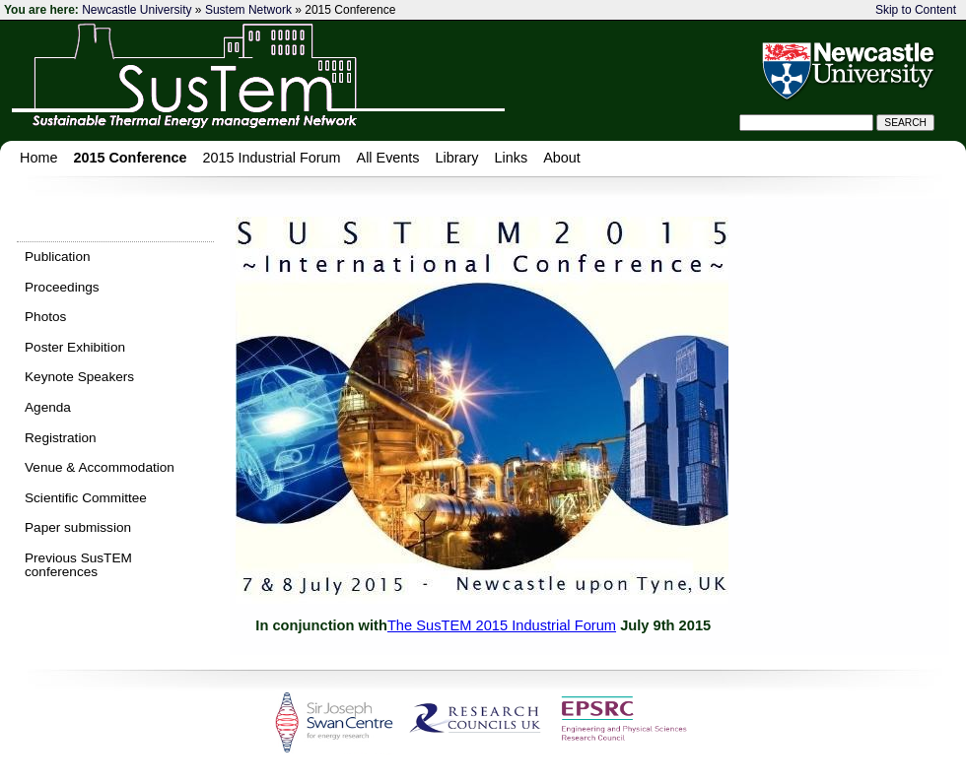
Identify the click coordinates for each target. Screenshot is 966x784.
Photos (45, 316)
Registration (61, 437)
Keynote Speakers (79, 376)
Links (511, 157)
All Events (388, 157)
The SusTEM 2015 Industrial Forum (501, 625)
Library (457, 157)
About (562, 157)
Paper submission (78, 527)
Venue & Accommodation (99, 467)
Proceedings (62, 287)
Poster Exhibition (75, 347)
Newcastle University (136, 10)
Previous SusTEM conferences (78, 565)
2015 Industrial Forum (272, 157)
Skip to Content (915, 10)
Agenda (48, 407)
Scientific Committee (86, 497)
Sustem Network (248, 10)
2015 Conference (129, 157)
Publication (58, 256)
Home (38, 157)
